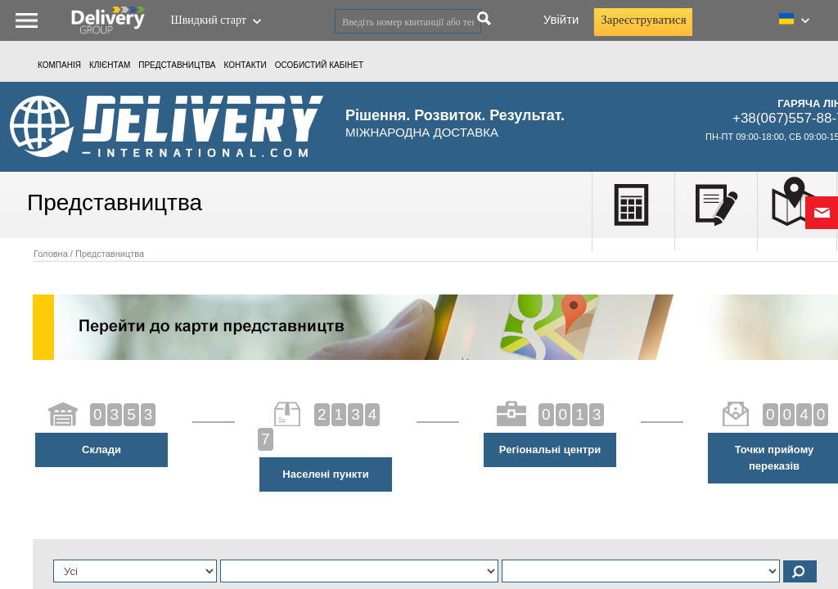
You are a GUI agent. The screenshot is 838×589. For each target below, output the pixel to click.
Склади (101, 449)
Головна (51, 254)
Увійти (561, 19)
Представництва (176, 65)
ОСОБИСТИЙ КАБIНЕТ (319, 65)
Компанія (59, 65)
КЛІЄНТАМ (109, 65)
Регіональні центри (550, 449)
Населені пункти (325, 474)
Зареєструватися (643, 19)
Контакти (245, 65)
